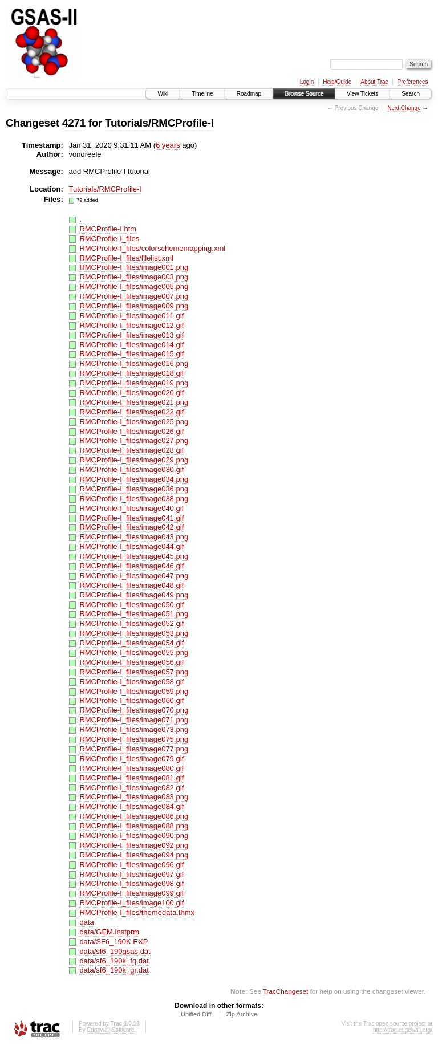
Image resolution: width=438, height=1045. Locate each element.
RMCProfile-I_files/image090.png (133, 835)
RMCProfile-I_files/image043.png (133, 536)
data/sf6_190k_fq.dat (113, 961)
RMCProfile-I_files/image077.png (133, 749)
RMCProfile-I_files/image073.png (133, 729)
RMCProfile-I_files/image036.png (133, 489)
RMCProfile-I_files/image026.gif (131, 431)
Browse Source (304, 94)
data (86, 922)
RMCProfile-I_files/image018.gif (131, 373)
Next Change (403, 108)
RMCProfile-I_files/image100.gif (131, 902)
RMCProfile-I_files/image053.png (133, 633)
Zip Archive (241, 1014)
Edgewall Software (110, 1030)
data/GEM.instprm (109, 932)
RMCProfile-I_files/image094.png (133, 855)
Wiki (162, 94)
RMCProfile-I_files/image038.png (133, 498)
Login (307, 82)
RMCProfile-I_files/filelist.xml (126, 258)
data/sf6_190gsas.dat (114, 951)
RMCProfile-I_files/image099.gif (131, 893)
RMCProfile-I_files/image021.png (133, 402)
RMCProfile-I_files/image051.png (133, 613)
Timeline (202, 94)
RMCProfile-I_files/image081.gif (131, 778)
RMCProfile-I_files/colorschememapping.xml (152, 248)
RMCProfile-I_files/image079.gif (131, 758)
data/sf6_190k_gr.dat (113, 970)
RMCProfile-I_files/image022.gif (131, 412)
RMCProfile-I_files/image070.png (133, 710)
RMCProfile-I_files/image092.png (133, 845)
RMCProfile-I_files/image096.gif (131, 864)
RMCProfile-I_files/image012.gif (131, 325)
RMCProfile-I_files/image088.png (133, 826)
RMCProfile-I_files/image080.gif (131, 768)
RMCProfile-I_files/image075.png (133, 739)
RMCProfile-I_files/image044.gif (131, 546)
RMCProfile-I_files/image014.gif (131, 344)
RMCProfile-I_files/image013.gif (131, 335)
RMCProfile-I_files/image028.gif (131, 450)
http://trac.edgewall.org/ (402, 1030)
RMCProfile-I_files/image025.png (133, 421)
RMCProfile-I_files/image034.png (133, 479)
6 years (168, 145)
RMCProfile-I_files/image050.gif (131, 604)
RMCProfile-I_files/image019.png (133, 383)
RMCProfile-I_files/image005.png (133, 286)
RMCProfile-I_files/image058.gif (131, 681)
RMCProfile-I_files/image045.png (133, 556)
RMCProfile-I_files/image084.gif (131, 806)
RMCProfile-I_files (109, 238)
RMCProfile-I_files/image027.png (133, 440)
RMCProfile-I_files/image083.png (133, 796)
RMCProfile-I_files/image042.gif (131, 527)
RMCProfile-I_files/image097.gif (131, 874)
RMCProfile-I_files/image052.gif (131, 623)
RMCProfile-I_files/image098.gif (131, 883)
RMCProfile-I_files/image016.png (133, 363)
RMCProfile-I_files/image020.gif (131, 392)
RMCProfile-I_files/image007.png (133, 296)
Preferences (413, 82)
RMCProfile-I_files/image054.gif (131, 643)
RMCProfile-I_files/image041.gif (131, 518)
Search (411, 94)
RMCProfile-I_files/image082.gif (131, 787)
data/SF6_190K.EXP (113, 941)
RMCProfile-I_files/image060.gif (131, 700)
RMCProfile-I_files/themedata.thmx (136, 912)
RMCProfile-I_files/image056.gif (131, 662)
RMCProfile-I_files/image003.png (133, 277)
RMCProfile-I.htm (107, 229)
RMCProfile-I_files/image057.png (133, 672)
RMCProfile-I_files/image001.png (133, 267)
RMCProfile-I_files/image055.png (133, 652)
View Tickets (362, 94)
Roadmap (249, 94)
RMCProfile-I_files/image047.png (133, 575)
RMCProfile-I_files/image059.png (133, 691)
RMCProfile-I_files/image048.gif (131, 585)
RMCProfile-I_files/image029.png (133, 460)
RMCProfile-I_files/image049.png (133, 595)
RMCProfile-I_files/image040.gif (131, 508)
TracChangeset (285, 991)
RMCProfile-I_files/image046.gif (131, 566)
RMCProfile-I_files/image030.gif (131, 469)
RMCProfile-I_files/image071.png (133, 719)
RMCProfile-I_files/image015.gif (131, 353)
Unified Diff (196, 1014)
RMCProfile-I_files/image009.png (133, 306)
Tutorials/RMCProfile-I (159, 123)
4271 (74, 123)
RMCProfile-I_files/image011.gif (131, 315)
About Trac (374, 82)
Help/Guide (337, 82)
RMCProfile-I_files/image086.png (133, 816)
